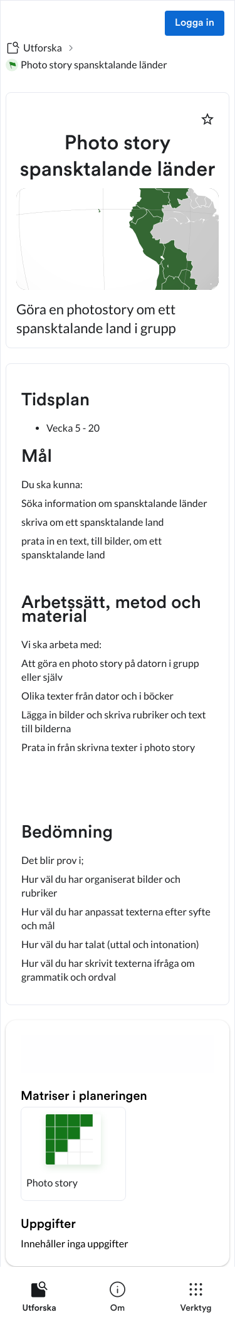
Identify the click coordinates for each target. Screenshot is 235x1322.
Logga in (194, 23)
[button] (73, 1154)
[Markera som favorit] (207, 119)
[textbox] (117, 684)
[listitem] (39, 1299)
